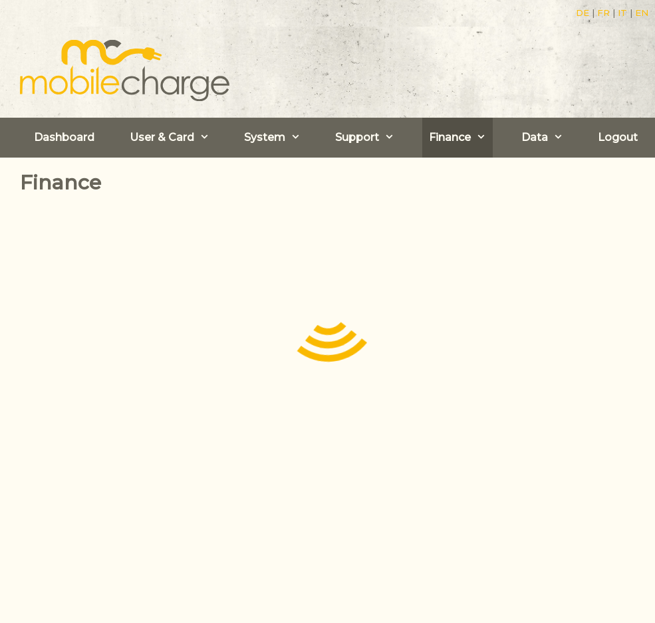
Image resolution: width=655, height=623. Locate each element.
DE (582, 12)
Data (545, 138)
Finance (461, 138)
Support (368, 138)
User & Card (173, 138)
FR (603, 12)
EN (641, 12)
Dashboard (64, 137)
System (275, 138)
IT (622, 12)
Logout (618, 137)
